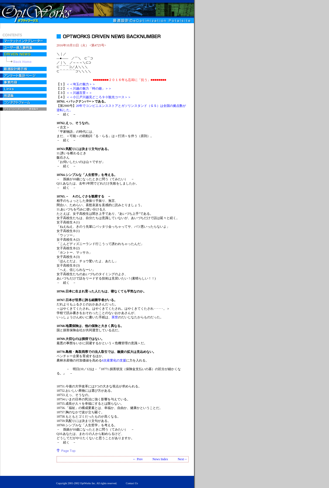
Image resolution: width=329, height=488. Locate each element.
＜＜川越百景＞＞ (79, 93)
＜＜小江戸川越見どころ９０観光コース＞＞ (98, 97)
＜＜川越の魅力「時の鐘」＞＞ (89, 88)
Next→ (182, 459)
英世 (115, 317)
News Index (160, 459)
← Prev (138, 459)
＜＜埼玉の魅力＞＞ (80, 84)
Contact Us (132, 483)
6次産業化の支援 (114, 360)
